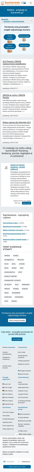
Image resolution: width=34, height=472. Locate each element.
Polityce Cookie (8, 454)
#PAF (21, 268)
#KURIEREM (16, 293)
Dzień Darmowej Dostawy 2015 (14, 234)
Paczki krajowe (9, 37)
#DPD (6, 268)
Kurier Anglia (7, 387)
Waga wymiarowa (23, 387)
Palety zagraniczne (8, 429)
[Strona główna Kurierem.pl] (13, 3)
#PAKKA (7, 256)
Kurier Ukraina (8, 401)
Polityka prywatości (24, 361)
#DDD (6, 293)
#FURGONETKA (9, 272)
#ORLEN (25, 289)
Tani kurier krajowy (8, 412)
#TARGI (15, 256)
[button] (17, 435)
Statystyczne (26, 462)
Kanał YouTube (24, 374)
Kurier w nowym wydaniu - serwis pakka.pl (18, 167)
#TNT (20, 272)
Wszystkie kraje (8, 404)
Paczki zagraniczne (10, 46)
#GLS (17, 285)
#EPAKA (7, 289)
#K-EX (6, 264)
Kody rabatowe (23, 417)
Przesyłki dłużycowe (8, 419)
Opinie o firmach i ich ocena (13, 230)
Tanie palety (6, 415)
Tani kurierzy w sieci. (10, 223)
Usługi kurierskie (23, 394)
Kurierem (4, 19)
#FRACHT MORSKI (10, 276)
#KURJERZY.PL (9, 260)
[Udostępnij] (31, 20)
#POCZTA (20, 260)
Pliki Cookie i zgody (24, 434)
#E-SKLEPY (8, 285)
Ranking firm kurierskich (12, 227)
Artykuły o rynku (23, 391)
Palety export (24, 45)
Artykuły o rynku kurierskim (14, 21)
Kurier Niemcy (8, 391)
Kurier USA (7, 384)
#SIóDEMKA (19, 297)
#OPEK (14, 268)
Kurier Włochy (7, 394)
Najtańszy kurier (7, 422)
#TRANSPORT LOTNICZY (12, 280)
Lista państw (17, 339)
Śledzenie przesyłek (24, 421)
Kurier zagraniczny (8, 425)
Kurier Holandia (8, 397)
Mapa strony (22, 431)
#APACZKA (8, 297)
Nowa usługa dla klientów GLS (17, 122)
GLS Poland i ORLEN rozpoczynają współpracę (14, 62)
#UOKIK (22, 264)
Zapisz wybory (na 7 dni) (17, 467)
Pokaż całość (26, 203)
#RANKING (26, 285)
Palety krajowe (24, 36)
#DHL (14, 264)
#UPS (6, 301)
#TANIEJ (16, 289)
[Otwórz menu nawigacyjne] (30, 3)
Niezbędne (10, 462)
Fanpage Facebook (25, 371)
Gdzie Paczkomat (24, 414)
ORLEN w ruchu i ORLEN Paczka (14, 96)
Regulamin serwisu (23, 364)
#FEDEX (14, 301)
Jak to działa (21, 352)
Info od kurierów (23, 397)
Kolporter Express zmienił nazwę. (15, 239)
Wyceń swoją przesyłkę (17, 320)
